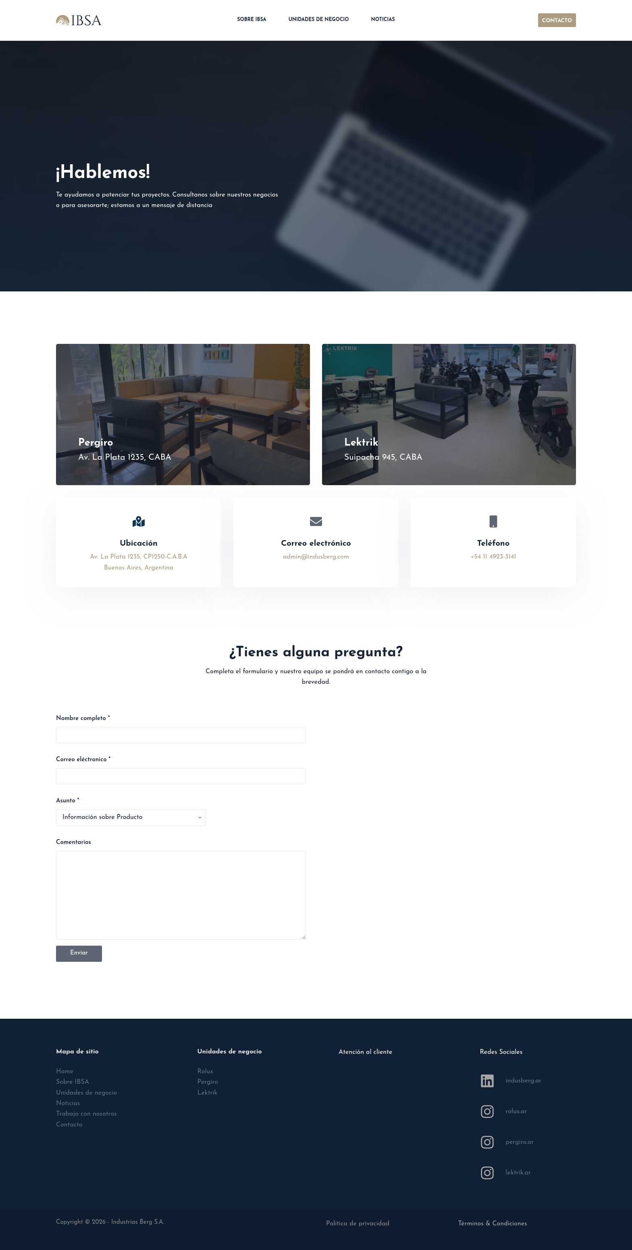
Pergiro (208, 1082)
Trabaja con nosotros (86, 1114)
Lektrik (208, 1093)
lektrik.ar (518, 1173)
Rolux (205, 1071)
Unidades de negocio (319, 19)
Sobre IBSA (251, 19)
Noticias (383, 19)
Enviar (79, 953)
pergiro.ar (520, 1142)
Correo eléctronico (83, 760)
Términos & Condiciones (492, 1224)
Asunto (67, 801)
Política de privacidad (357, 1224)
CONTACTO (557, 20)
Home (64, 1071)
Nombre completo (83, 719)
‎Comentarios (73, 843)
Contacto (69, 1125)
